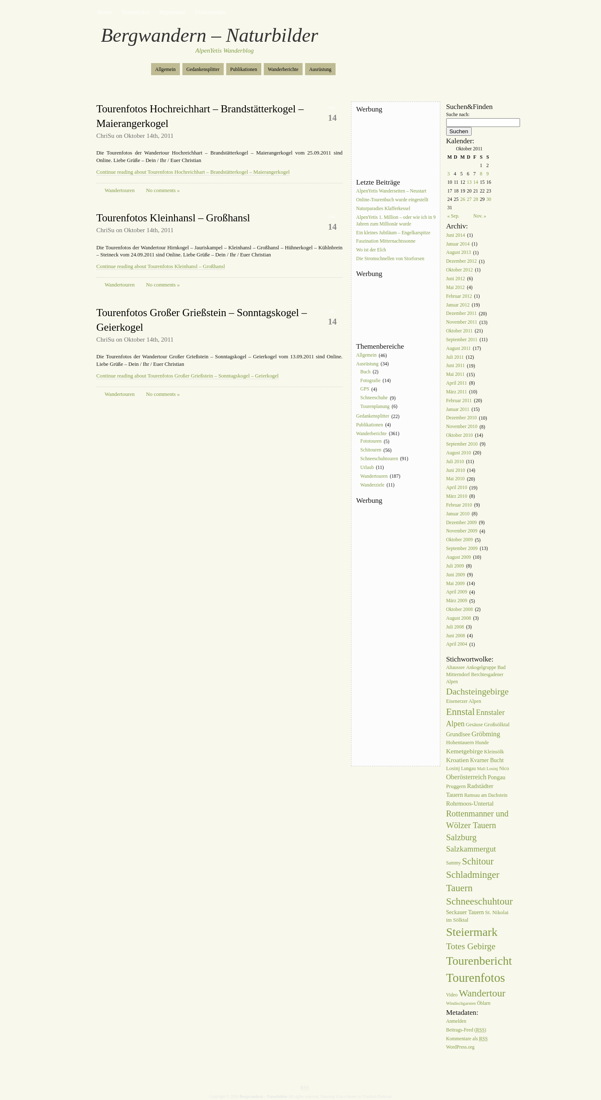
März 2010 (456, 496)
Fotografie (370, 380)
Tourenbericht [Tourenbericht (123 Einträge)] (479, 960)
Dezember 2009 (461, 522)
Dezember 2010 (461, 418)
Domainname (210, 12)
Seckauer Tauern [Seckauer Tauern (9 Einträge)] (465, 912)
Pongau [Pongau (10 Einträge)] (496, 777)
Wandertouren (120, 190)
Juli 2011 (455, 357)
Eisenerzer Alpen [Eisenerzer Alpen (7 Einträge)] (463, 701)
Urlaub (367, 467)
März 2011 (456, 392)
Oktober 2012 (459, 270)
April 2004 (456, 644)
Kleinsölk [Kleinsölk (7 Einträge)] (494, 752)
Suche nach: (458, 114)
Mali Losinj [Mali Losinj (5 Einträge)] (487, 768)
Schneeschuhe (374, 398)
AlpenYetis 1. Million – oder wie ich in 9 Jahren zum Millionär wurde (395, 221)
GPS (364, 389)
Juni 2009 (455, 575)
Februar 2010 (459, 505)
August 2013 (458, 253)
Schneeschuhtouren (379, 458)
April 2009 (456, 592)
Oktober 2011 (459, 331)
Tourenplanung (374, 406)
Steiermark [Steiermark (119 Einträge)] (471, 931)
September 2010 (462, 444)
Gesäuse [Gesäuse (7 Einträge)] (474, 724)
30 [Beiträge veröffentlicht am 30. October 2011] (488, 199)
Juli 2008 (455, 627)
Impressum (172, 12)
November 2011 (461, 322)
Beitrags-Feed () (466, 1030)
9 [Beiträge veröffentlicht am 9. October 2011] (487, 174)
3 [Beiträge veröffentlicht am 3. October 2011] (448, 174)
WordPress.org (460, 1047)
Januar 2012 (458, 305)
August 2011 (458, 348)
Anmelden (456, 1021)
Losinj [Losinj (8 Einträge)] (453, 768)
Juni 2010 (455, 470)
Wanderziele (372, 485)
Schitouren (370, 450)
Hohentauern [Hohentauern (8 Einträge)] (460, 742)
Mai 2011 (455, 375)
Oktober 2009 (459, 540)
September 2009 (462, 548)
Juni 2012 (455, 278)
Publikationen (243, 69)
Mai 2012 (455, 287)
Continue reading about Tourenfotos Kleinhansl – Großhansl (160, 266)
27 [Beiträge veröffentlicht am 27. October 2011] (469, 199)
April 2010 (456, 488)
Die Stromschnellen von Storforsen (390, 258)
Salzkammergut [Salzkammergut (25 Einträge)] (471, 848)
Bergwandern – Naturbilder (209, 35)
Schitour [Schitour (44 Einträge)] (478, 861)
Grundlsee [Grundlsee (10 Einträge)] (458, 734)
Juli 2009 (455, 566)
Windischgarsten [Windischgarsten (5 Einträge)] (461, 1003)
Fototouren (370, 441)
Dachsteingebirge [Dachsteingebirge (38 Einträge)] (477, 692)
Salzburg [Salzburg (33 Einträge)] (461, 837)
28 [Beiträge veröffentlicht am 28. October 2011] (475, 199)
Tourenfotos (135, 12)
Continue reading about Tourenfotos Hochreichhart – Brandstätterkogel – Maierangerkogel (193, 172)
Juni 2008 (455, 636)
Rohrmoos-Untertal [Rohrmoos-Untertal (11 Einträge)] (470, 803)
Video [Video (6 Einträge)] (452, 995)
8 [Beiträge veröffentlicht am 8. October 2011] (481, 174)
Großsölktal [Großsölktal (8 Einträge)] (497, 724)
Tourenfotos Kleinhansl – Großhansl (173, 218)
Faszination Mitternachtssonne (385, 241)
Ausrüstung (320, 69)
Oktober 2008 (459, 609)
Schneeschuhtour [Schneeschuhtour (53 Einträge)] (479, 901)
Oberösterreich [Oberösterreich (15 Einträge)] (466, 777)
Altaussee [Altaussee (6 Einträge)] (455, 667)
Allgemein (165, 69)
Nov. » (479, 216)
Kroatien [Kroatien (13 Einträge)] (457, 759)
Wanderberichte (283, 69)
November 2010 (461, 427)
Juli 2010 (455, 461)
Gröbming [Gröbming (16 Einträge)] (486, 734)
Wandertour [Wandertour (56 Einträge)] (482, 993)
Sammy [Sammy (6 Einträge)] (453, 863)
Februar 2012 (459, 296)
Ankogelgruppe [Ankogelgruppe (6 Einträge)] (481, 667)
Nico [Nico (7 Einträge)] (504, 768)
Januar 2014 (458, 244)
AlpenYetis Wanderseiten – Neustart (391, 191)
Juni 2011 (455, 366)
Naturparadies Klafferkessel (383, 208)
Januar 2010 (458, 514)
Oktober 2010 (459, 435)
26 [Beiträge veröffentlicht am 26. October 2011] (462, 199)
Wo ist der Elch (371, 250)
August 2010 (458, 453)
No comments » (163, 190)
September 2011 (461, 339)
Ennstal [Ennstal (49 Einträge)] (460, 711)
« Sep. (453, 216)
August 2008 (458, 618)
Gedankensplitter (203, 69)
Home (104, 12)
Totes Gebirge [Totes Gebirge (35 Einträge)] (470, 946)
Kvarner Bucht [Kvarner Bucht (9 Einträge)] (487, 760)
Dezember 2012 (461, 261)
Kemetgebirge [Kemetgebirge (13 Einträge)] (464, 751)
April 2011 (456, 383)
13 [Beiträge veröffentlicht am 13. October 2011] (469, 182)
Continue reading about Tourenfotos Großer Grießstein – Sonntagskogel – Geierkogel (187, 376)
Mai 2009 (455, 583)
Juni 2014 (455, 235)
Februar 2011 (459, 400)
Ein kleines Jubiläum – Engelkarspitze (393, 233)
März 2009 (456, 601)
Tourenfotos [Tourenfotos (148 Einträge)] (475, 977)
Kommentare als (467, 1039)
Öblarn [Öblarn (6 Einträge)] (483, 1003)
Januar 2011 (458, 409)
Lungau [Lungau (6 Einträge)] (468, 768)
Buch (365, 372)
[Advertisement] (393, 145)
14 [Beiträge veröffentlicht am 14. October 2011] (475, 182)
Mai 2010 (455, 479)
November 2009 (461, 531)
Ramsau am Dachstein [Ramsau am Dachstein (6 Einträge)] (486, 795)
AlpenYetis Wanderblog (224, 50)
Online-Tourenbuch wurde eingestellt (392, 200)
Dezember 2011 (461, 314)
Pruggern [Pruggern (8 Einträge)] (456, 786)
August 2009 (458, 557)
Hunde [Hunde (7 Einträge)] (482, 742)
